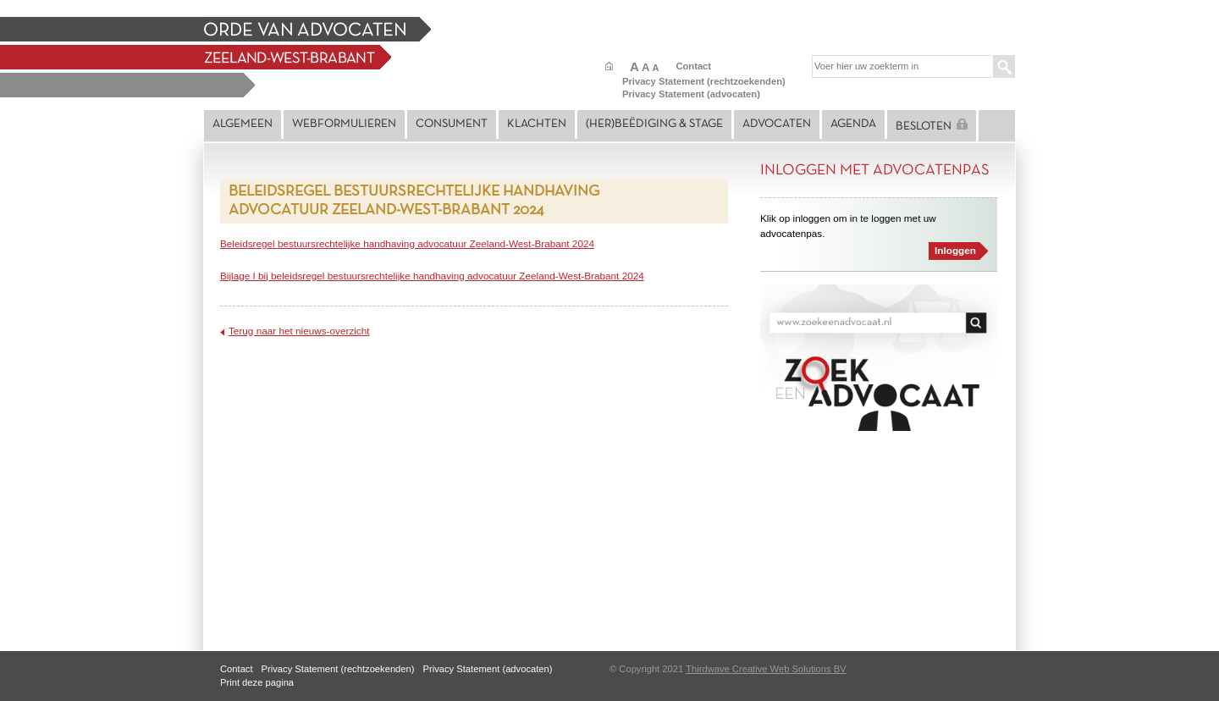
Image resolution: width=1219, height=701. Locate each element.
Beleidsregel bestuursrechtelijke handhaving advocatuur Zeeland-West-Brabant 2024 (407, 243)
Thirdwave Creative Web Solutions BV (766, 669)
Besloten (932, 125)
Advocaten (776, 124)
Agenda (853, 124)
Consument (452, 124)
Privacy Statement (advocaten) (691, 94)
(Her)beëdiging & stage (654, 124)
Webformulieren (344, 124)
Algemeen (242, 124)
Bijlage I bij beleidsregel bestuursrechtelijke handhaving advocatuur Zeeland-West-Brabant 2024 (432, 275)
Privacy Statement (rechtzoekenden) (704, 81)
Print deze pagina (257, 682)
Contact (693, 66)
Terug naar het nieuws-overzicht (299, 330)
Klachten (536, 124)
